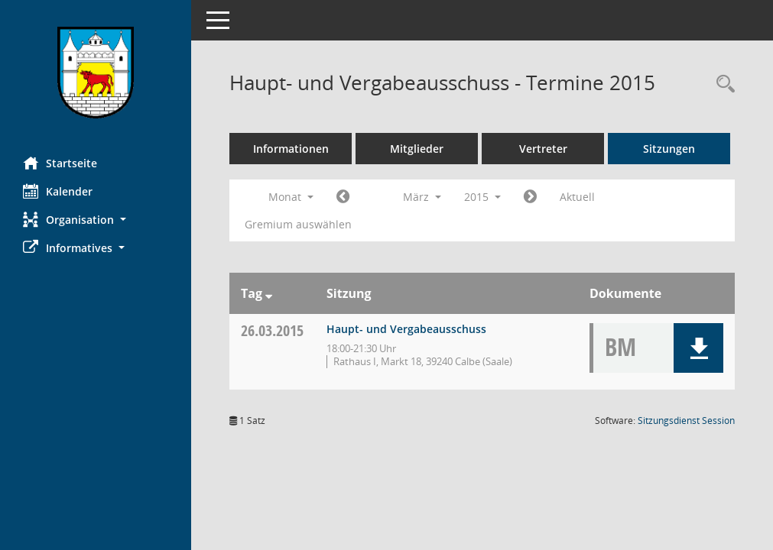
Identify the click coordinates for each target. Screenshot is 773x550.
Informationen (291, 148)
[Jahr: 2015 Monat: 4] (530, 197)
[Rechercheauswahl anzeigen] (722, 84)
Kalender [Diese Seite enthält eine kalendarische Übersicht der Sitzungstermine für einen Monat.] (58, 191)
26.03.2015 (272, 330)
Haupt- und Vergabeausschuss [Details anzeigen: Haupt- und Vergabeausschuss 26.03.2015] (406, 329)
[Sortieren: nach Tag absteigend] (268, 293)
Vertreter (543, 148)
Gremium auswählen (298, 224)
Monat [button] (290, 196)
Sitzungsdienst (686, 420)
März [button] (422, 196)
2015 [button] (482, 196)
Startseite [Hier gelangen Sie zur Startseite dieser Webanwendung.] (60, 162)
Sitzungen (669, 148)
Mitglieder (416, 148)
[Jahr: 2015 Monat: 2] (343, 197)
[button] (95, 219)
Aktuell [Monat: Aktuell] (577, 196)
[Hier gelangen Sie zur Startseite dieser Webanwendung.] (95, 72)
